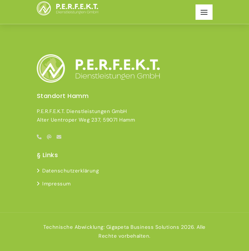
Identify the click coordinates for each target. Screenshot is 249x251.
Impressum (56, 183)
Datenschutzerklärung (70, 170)
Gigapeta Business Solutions (143, 227)
